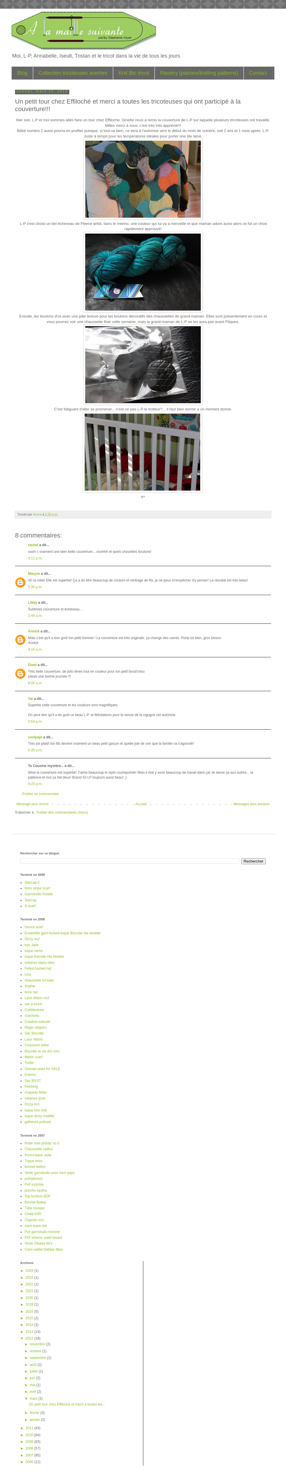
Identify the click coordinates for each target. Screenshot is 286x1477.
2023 (30, 1278)
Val (30, 699)
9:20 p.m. (35, 784)
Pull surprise (34, 1184)
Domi (32, 665)
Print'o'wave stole (38, 1155)
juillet (34, 1371)
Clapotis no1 (34, 1220)
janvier (35, 1420)
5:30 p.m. (35, 587)
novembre (38, 1344)
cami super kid (36, 1226)
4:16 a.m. (35, 649)
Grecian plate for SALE (42, 1069)
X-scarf (30, 906)
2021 (30, 1291)
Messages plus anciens (251, 804)
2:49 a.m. (35, 616)
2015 (30, 1318)
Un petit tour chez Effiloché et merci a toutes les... (67, 1404)
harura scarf (34, 927)
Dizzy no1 (32, 1104)
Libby (32, 603)
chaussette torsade (39, 980)
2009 (30, 1442)
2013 (30, 1332)
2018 (30, 1304)
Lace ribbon (34, 1039)
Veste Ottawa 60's (38, 1243)
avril (33, 1392)
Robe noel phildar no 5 (42, 1143)
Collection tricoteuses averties (72, 73)
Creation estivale (37, 1022)
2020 (30, 1298)
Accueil (141, 804)
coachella (32, 1016)
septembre (38, 1358)
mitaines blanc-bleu (39, 963)
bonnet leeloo (35, 1167)
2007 (30, 1455)
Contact (258, 73)
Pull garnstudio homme (42, 1232)
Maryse (34, 574)
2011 (30, 1428)
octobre (36, 1351)
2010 (30, 1435)
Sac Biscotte (34, 1033)
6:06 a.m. (35, 683)
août (34, 1365)
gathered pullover (38, 1122)
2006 (30, 1462)
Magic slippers (36, 1027)
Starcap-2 (32, 882)
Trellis (29, 1063)
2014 (30, 1325)
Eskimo (30, 1075)
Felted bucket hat (38, 968)
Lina (28, 975)
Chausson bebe (37, 1045)
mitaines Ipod (35, 1098)
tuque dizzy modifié (39, 1116)
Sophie (30, 986)
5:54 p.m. (35, 722)
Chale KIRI (33, 1214)
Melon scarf (33, 1057)
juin (33, 1378)
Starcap (30, 900)
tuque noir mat (36, 1110)
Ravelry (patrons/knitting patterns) (199, 73)
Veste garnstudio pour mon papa (50, 1173)
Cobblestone (34, 1010)
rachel (33, 545)
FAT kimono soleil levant (43, 1238)
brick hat (31, 992)
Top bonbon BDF (38, 1196)
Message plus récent (32, 804)
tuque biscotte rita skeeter (44, 957)
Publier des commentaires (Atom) (62, 812)
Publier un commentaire (40, 794)
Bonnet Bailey (35, 1202)
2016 (30, 1311)
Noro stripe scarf (37, 888)
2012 (30, 1338)
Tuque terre (33, 1161)
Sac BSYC (33, 1081)
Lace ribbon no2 (37, 998)
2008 (30, 1448)
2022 (30, 1284)
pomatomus (34, 1179)
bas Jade (32, 945)
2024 (30, 1271)
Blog (22, 73)
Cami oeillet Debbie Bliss (44, 1249)
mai (33, 1385)
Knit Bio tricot (133, 73)
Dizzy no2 (32, 939)
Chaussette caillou (39, 1149)
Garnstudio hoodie (39, 894)
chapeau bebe (36, 1092)
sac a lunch (33, 1004)
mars (34, 1399)
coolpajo (35, 737)
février (35, 1413)
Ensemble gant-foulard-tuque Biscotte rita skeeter (63, 933)
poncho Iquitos (36, 1190)
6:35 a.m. (35, 750)
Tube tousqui (34, 1208)
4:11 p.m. (35, 558)
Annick (34, 631)
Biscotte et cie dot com (42, 1051)
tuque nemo (34, 951)
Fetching (31, 1087)
